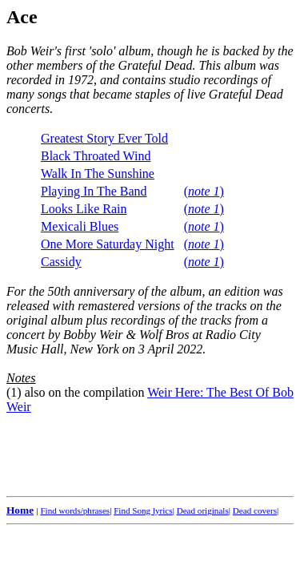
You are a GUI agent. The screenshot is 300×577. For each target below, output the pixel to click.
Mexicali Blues (79, 226)
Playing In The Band (94, 191)
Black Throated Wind (95, 156)
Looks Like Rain (84, 209)
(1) (14, 392)
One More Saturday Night (107, 244)
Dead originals (203, 510)
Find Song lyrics (143, 510)
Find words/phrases (75, 510)
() (204, 191)
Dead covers (255, 510)
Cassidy (61, 261)
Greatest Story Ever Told (104, 138)
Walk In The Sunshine (97, 173)
